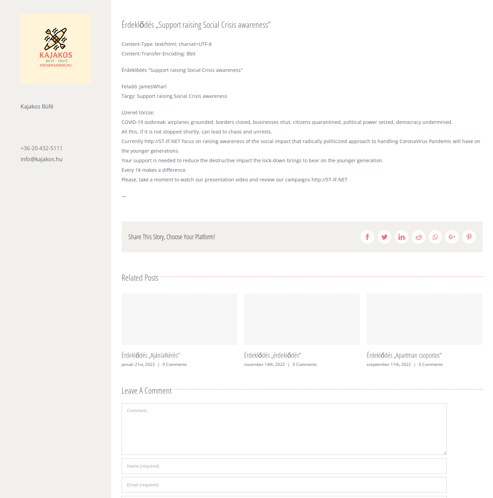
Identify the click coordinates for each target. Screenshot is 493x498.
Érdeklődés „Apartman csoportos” (404, 355)
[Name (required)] (284, 466)
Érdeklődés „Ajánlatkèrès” (151, 355)
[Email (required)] (284, 485)
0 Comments (175, 364)
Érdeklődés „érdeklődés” (272, 355)
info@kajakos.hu (42, 159)
